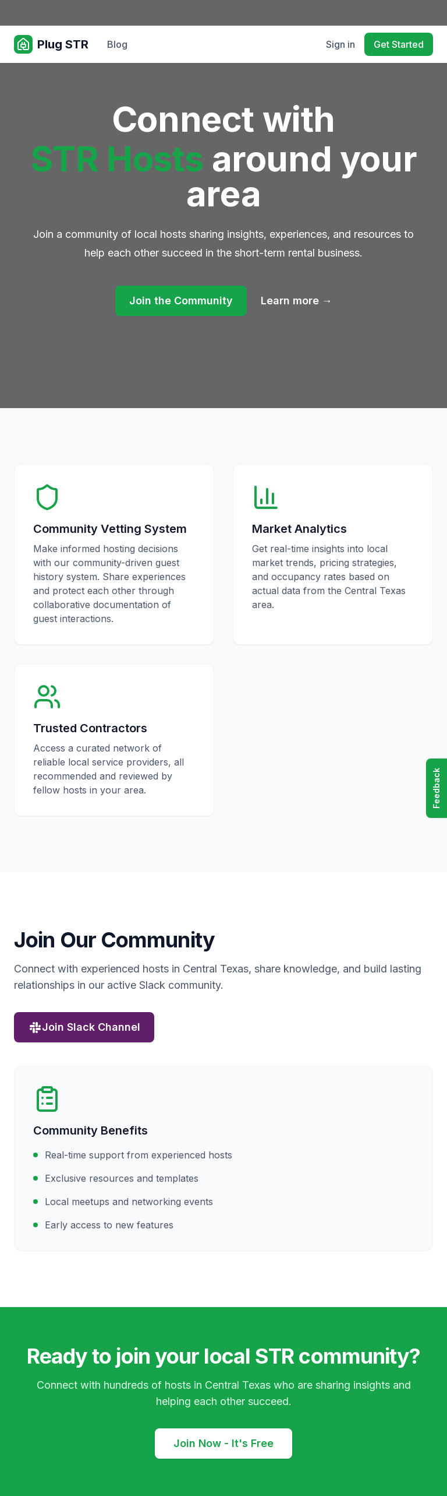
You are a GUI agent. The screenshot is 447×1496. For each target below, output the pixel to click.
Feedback (436, 788)
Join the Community (181, 300)
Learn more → (296, 300)
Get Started (399, 44)
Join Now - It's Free (223, 1443)
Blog (117, 44)
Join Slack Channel (84, 1027)
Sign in (340, 44)
